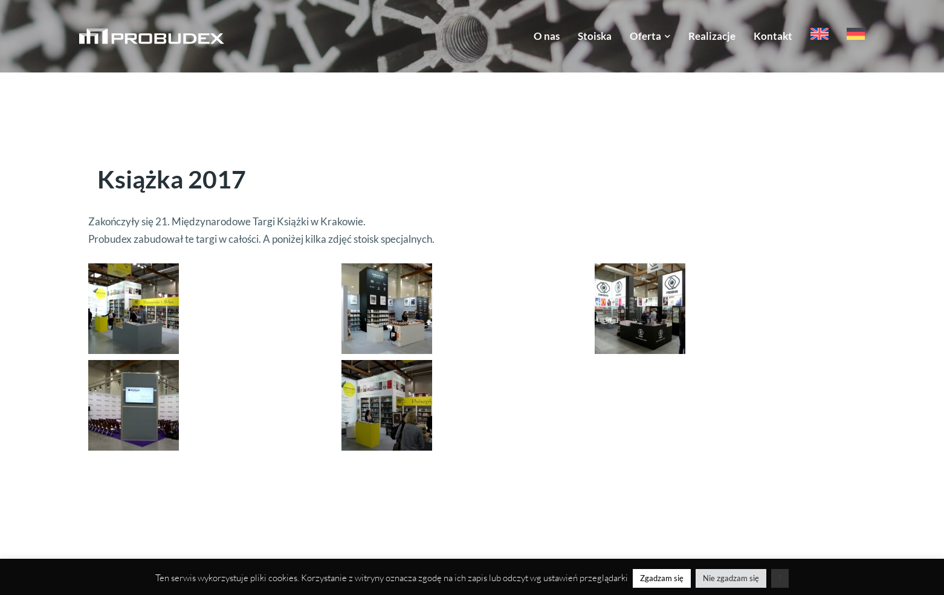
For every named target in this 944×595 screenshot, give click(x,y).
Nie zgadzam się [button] (731, 578)
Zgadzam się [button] (662, 578)
